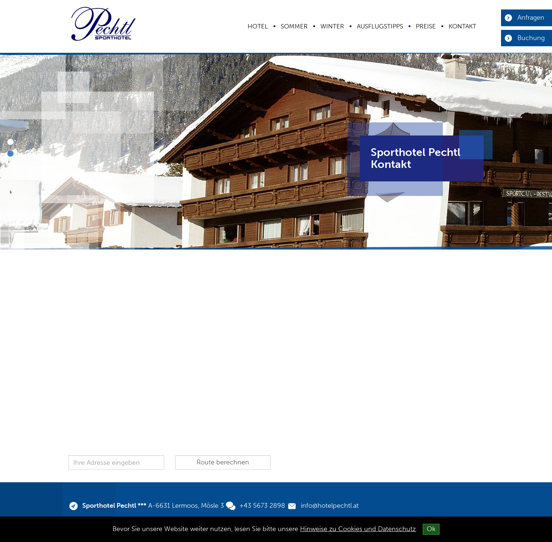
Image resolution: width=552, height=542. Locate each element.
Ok (431, 529)
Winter (332, 26)
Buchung (531, 38)
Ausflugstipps (380, 26)
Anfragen (530, 17)
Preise (426, 26)
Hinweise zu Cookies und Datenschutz (358, 529)
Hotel (258, 26)
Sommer (294, 26)
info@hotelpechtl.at (330, 506)
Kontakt (462, 26)
